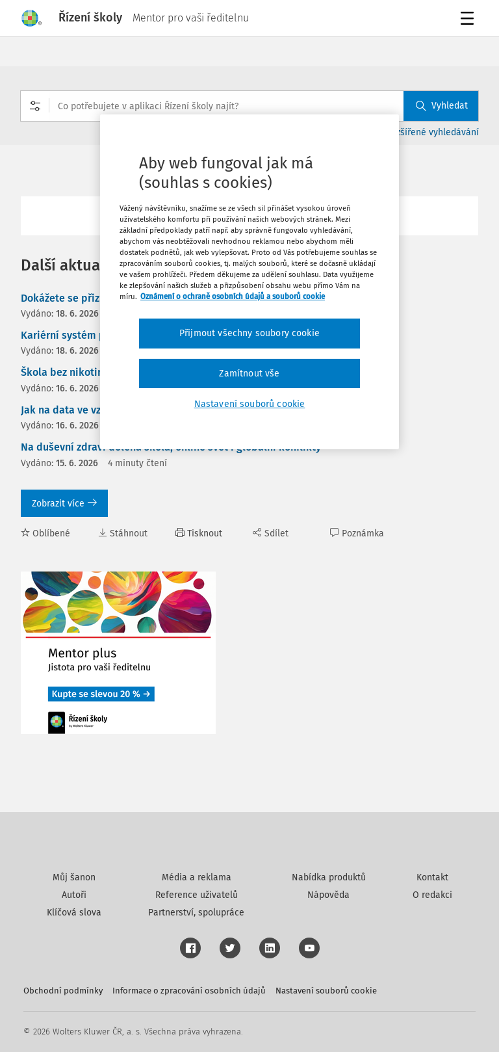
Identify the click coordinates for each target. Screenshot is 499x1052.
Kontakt (432, 877)
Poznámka (357, 533)
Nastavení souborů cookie (326, 990)
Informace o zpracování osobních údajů (189, 990)
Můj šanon (74, 877)
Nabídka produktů (329, 877)
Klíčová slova (74, 912)
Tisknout (198, 533)
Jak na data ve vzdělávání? (84, 410)
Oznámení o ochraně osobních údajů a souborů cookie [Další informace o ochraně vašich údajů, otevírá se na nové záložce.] (232, 296)
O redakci (432, 895)
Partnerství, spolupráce (196, 912)
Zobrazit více (64, 503)
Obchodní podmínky (63, 990)
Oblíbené (45, 533)
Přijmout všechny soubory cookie (249, 333)
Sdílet (270, 533)
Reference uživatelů (196, 895)
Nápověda (328, 895)
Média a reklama (196, 877)
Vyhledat (442, 105)
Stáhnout (122, 533)
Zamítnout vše (249, 373)
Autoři (74, 895)
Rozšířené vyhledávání (432, 132)
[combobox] (249, 106)
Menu (469, 20)
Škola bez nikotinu (65, 372)
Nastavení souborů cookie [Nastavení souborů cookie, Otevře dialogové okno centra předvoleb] (249, 404)
